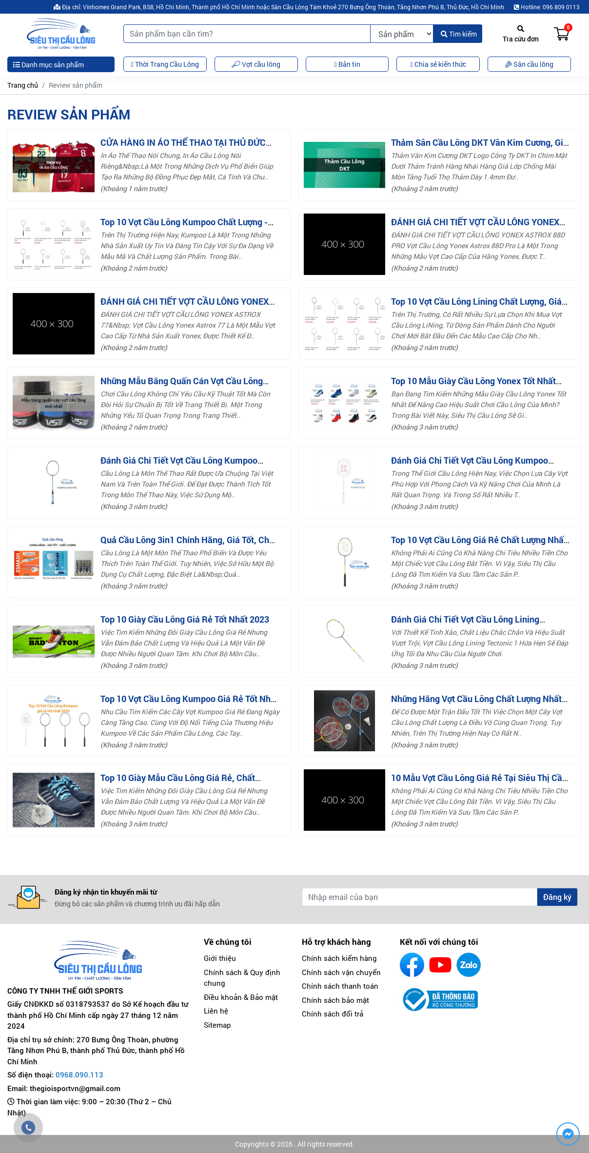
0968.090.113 (79, 1074)
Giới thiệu (220, 958)
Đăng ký (557, 897)
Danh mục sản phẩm (48, 64)
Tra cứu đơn (521, 34)
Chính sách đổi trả (332, 1013)
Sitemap (217, 1025)
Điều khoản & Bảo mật (241, 997)
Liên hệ (216, 1011)
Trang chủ (22, 85)
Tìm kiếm (459, 34)
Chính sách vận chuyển (341, 972)
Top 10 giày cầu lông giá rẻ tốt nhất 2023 (184, 619)
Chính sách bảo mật (335, 1000)
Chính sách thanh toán (340, 986)
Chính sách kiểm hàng (339, 958)
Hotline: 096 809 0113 (547, 7)
